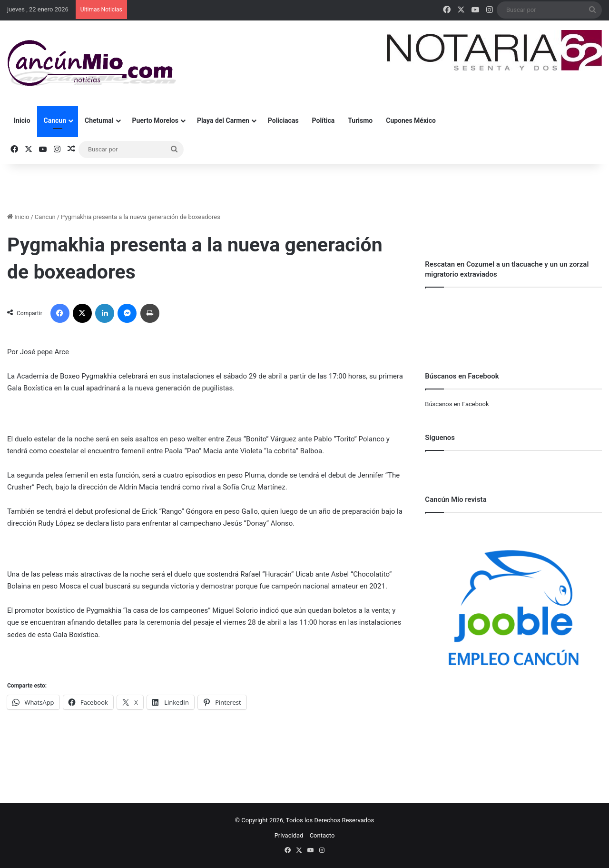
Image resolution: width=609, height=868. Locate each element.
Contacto (322, 835)
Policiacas (283, 120)
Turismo (360, 120)
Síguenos (440, 437)
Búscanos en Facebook (457, 404)
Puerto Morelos (155, 120)
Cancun (55, 120)
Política (323, 120)
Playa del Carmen (223, 120)
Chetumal (99, 120)
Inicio (22, 120)
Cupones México (411, 120)
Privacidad (289, 835)
